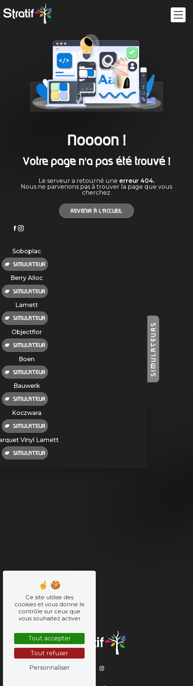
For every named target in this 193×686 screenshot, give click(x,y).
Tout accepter (49, 638)
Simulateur (25, 264)
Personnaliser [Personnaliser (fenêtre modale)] (49, 667)
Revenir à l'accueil (96, 210)
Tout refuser (49, 653)
